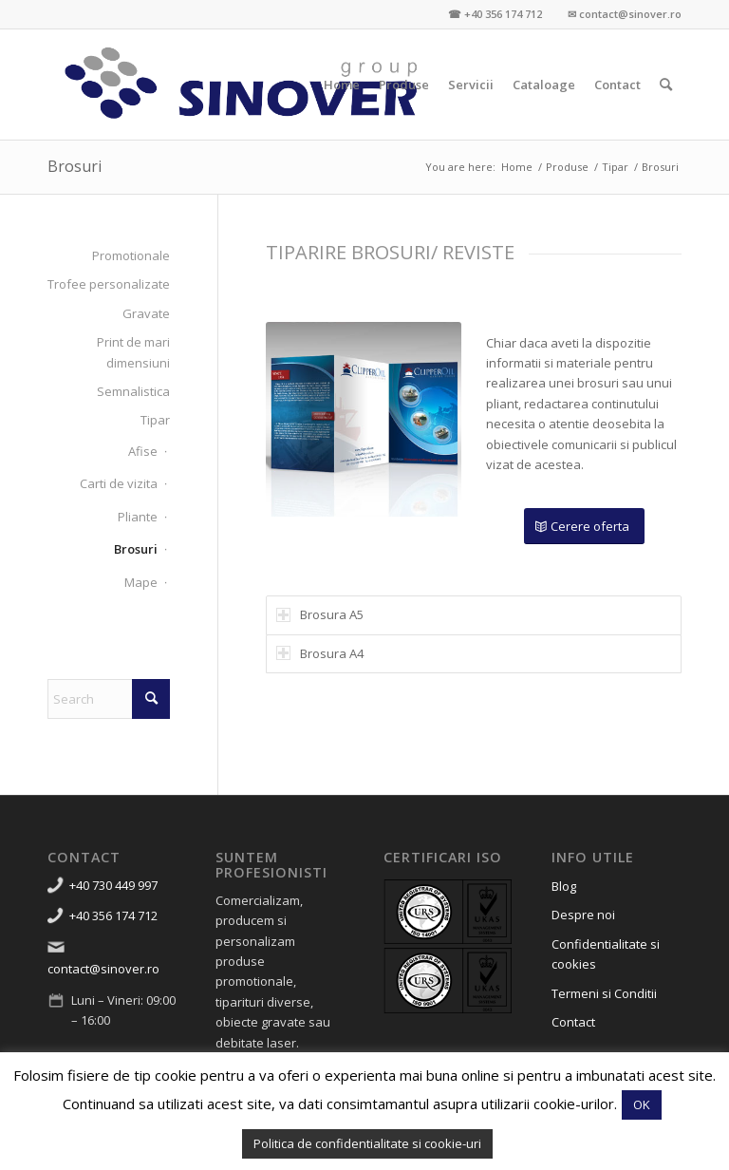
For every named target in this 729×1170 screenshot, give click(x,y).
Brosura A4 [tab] (320, 653)
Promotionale (131, 255)
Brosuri (74, 166)
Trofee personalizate (108, 283)
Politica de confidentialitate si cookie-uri (367, 1143)
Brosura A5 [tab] (320, 614)
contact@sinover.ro (103, 968)
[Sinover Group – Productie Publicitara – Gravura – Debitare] (242, 84)
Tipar (155, 419)
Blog (563, 886)
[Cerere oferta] (584, 526)
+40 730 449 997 (113, 885)
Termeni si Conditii (604, 993)
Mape (141, 582)
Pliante (138, 516)
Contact (573, 1021)
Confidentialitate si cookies (605, 953)
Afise (143, 451)
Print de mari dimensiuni (133, 351)
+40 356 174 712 (113, 915)
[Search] (666, 84)
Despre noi (583, 914)
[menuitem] (341, 84)
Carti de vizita (119, 483)
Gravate (146, 313)
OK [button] (641, 1104)
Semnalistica (133, 391)
